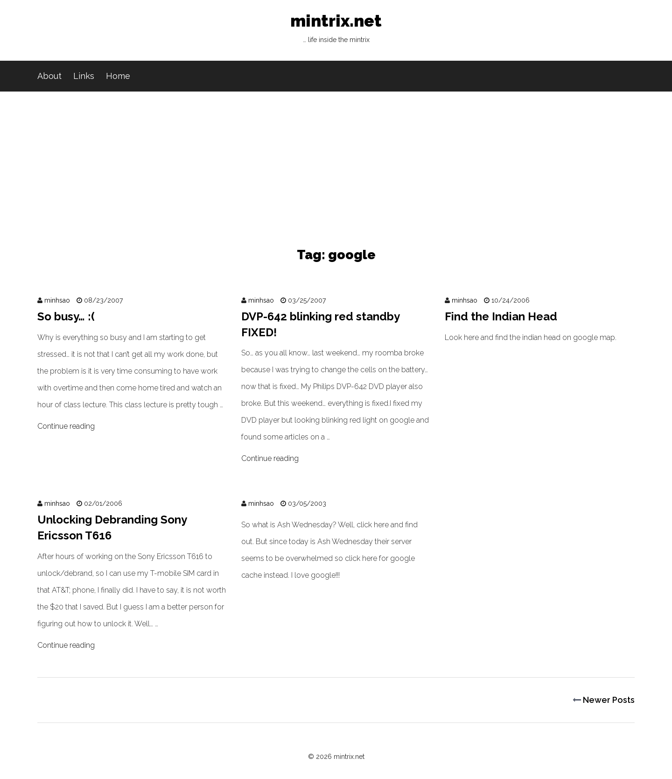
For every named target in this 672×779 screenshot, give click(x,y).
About (49, 76)
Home (118, 76)
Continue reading (66, 426)
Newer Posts (604, 700)
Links (83, 76)
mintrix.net (336, 30)
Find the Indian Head (501, 316)
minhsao (57, 300)
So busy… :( (66, 316)
